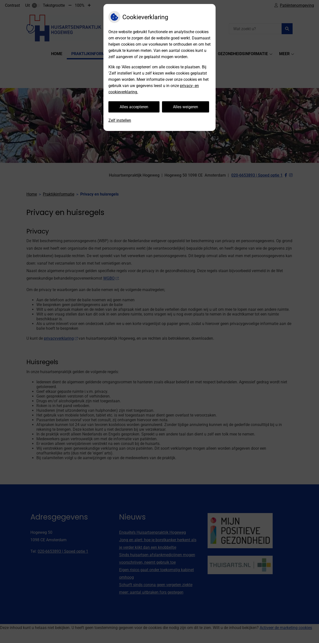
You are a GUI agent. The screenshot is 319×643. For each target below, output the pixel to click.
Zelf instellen (119, 120)
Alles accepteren (134, 107)
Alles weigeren (185, 107)
